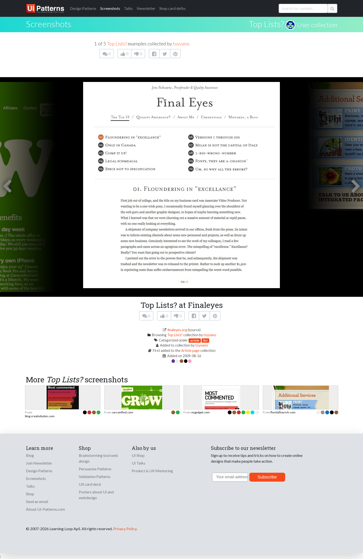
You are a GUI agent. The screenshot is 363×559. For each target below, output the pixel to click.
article (194, 340)
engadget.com (200, 412)
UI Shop (138, 455)
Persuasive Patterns (95, 468)
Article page (190, 350)
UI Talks (138, 463)
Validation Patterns (95, 476)
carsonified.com (122, 412)
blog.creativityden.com (40, 416)
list (205, 340)
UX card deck (90, 484)
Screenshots (110, 8)
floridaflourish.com (283, 412)
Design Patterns (39, 470)
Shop (30, 493)
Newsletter (146, 8)
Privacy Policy (124, 528)
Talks (128, 8)
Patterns (83, 8)
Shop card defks (172, 8)
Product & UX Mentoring (152, 470)
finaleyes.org (177, 330)
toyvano (181, 43)
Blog (30, 455)
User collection (317, 25)
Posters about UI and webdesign (96, 495)
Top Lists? (266, 24)
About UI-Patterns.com (45, 509)
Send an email (37, 501)
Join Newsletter (39, 463)
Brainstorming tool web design (98, 458)
